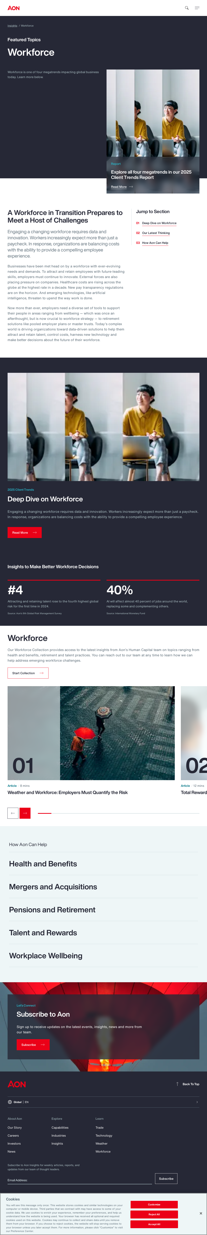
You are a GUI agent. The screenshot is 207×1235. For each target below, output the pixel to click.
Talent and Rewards (43, 932)
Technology (104, 1135)
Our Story (15, 1127)
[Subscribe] (33, 1044)
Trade (100, 1127)
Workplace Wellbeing (45, 955)
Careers (13, 1135)
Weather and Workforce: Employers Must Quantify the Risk (68, 792)
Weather (101, 1143)
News (11, 1151)
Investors (14, 1143)
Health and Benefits (43, 863)
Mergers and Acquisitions (53, 886)
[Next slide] (25, 813)
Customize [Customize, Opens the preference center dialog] (154, 1205)
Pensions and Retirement (52, 909)
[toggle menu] (197, 8)
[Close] (201, 1213)
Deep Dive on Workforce (159, 223)
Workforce (103, 1151)
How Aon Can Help (155, 242)
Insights (12, 26)
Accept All (154, 1224)
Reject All (154, 1214)
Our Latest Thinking (156, 233)
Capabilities (60, 1127)
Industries (59, 1135)
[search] (186, 8)
